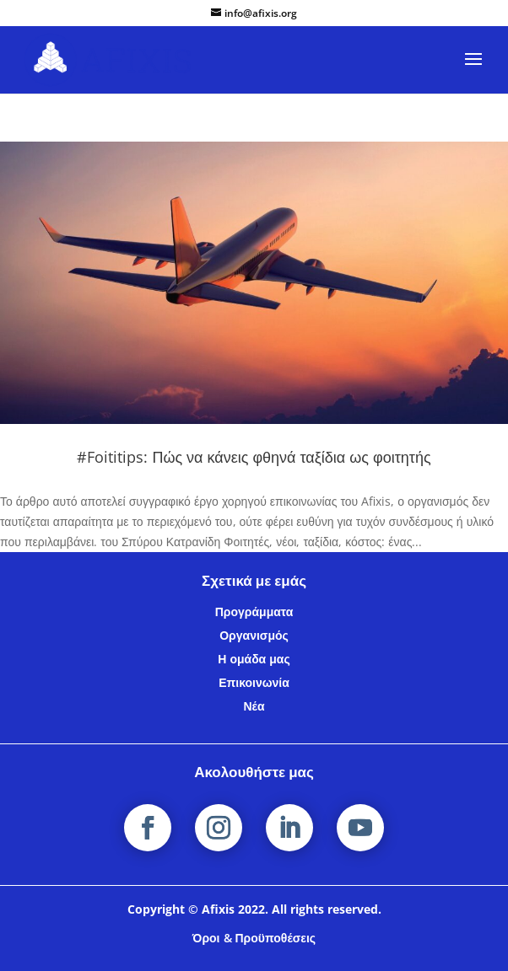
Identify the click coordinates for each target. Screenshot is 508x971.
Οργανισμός (254, 635)
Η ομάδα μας (253, 659)
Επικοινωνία (254, 682)
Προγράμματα (254, 612)
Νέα (253, 706)
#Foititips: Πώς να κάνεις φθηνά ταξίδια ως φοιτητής (253, 457)
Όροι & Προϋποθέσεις (254, 938)
